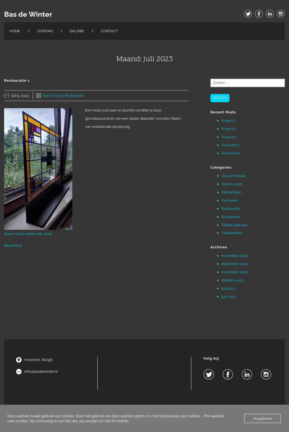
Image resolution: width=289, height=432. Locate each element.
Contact (109, 31)
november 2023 (234, 272)
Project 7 (228, 121)
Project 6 (228, 129)
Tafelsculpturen (234, 225)
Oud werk (229, 200)
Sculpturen (230, 217)
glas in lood (13, 234)
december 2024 (234, 264)
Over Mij (45, 31)
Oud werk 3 (230, 145)
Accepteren (262, 418)
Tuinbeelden (232, 233)
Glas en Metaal (233, 176)
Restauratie (74, 95)
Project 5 (228, 137)
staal (48, 234)
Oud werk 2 (230, 153)
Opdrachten (231, 192)
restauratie (34, 234)
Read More (13, 245)
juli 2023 (228, 288)
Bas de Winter (28, 14)
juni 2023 (228, 297)
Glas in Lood (53, 95)
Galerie (77, 31)
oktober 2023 (232, 280)
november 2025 (234, 256)
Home (15, 31)
